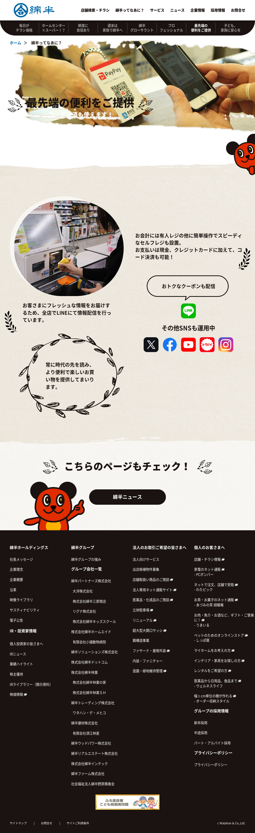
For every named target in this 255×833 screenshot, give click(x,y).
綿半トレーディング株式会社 (92, 703)
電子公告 (16, 620)
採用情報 (218, 10)
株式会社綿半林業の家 (88, 682)
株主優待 (16, 674)
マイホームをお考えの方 (214, 650)
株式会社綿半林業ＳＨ (88, 692)
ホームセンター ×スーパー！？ (53, 28)
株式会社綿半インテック (89, 764)
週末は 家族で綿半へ (113, 28)
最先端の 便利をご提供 (201, 28)
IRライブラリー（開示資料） (31, 684)
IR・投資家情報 (23, 631)
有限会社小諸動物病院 (88, 642)
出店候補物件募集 (146, 569)
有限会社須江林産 (85, 733)
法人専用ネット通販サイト (154, 590)
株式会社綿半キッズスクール (93, 621)
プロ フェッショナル (171, 28)
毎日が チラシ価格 (24, 28)
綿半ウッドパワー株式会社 (91, 743)
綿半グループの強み (86, 559)
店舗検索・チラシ (95, 10)
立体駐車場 (143, 610)
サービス (157, 10)
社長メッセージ (21, 559)
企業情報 (197, 10)
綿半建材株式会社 (84, 723)
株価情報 (18, 694)
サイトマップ (18, 823)
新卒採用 (200, 723)
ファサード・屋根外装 (151, 650)
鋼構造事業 (141, 640)
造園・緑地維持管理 (149, 671)
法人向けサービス (146, 559)
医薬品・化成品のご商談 (153, 600)
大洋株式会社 (82, 591)
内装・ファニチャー (148, 661)
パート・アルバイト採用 (212, 743)
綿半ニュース (127, 496)
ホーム (15, 43)
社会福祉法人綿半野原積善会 (92, 784)
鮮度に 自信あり (83, 28)
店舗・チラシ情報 (209, 559)
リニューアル (144, 620)
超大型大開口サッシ (149, 630)
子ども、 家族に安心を (231, 28)
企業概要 (16, 579)
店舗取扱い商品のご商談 (153, 579)
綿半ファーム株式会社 (87, 773)
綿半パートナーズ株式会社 (91, 581)
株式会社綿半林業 (84, 672)
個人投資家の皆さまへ (26, 644)
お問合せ (238, 10)
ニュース (177, 10)
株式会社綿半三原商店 (88, 601)
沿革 (13, 590)
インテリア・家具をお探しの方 (219, 660)
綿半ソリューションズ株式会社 (94, 652)
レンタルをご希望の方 (212, 670)
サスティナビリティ (25, 610)
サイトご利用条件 (78, 823)
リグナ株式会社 (83, 611)
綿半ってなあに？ (129, 10)
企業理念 (16, 569)
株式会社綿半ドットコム (89, 662)
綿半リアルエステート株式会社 (94, 753)
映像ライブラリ (21, 600)
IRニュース (18, 654)
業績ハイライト (21, 664)
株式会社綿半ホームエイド (91, 632)
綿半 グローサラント (142, 28)
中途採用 (200, 733)
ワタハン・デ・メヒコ (88, 713)
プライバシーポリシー (210, 765)
